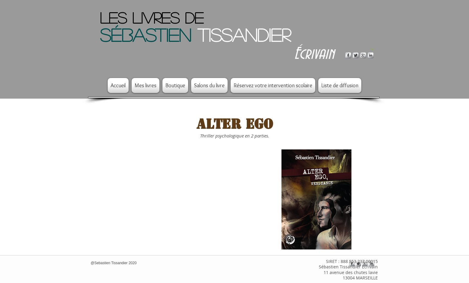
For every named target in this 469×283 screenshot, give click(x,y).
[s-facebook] (348, 55)
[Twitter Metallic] (356, 55)
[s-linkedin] (371, 55)
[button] (372, 49)
